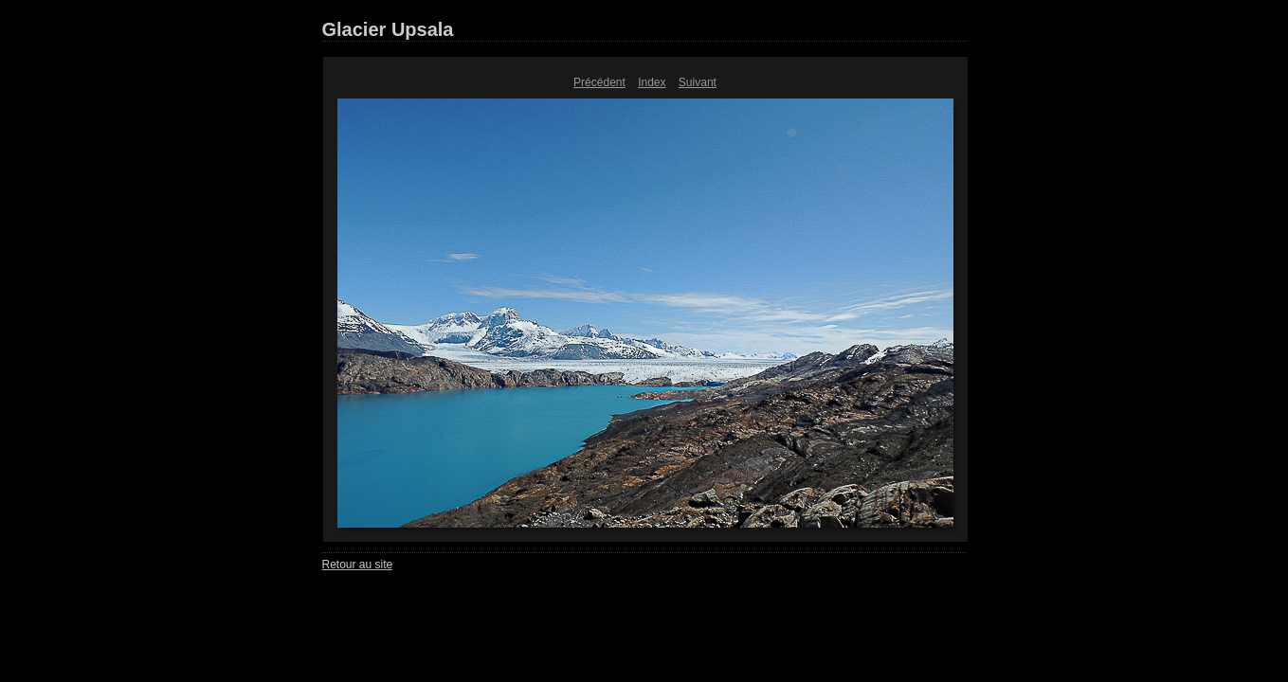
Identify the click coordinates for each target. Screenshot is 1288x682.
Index (651, 82)
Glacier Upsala (388, 29)
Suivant (698, 82)
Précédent (599, 82)
